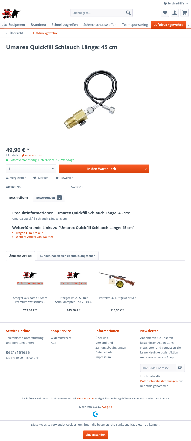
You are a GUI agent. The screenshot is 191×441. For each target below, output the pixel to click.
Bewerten (64, 178)
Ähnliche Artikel (20, 256)
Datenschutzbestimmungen (159, 381)
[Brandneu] (38, 24)
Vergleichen (16, 178)
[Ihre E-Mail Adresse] (158, 368)
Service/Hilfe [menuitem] (174, 3)
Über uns (102, 338)
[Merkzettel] (165, 13)
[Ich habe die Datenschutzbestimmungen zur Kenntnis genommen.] (141, 376)
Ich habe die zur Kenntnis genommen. (161, 381)
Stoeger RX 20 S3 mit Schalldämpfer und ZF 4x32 (73, 300)
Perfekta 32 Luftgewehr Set (117, 298)
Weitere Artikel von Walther (32, 237)
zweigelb (107, 407)
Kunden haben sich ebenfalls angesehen (67, 256)
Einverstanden (96, 435)
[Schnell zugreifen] (65, 24)
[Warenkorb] (185, 13)
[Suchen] (128, 13)
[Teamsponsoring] (135, 24)
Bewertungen (49, 197)
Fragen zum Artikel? (27, 233)
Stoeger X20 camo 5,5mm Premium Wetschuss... (30, 300)
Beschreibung (18, 197)
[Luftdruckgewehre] (168, 24)
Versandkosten (85, 398)
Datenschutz (104, 352)
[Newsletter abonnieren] (180, 368)
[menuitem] (102, 13)
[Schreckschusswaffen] (100, 24)
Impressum (103, 357)
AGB (53, 343)
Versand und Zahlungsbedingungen (111, 345)
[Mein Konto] (175, 13)
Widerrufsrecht (61, 338)
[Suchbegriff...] (102, 13)
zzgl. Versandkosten (31, 155)
